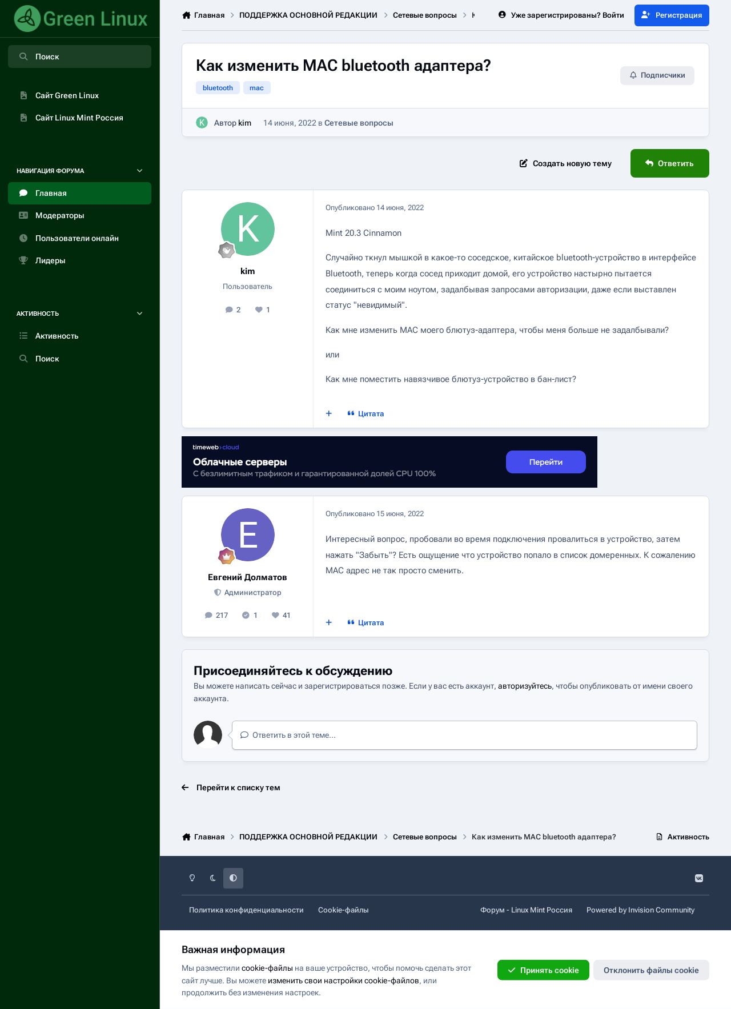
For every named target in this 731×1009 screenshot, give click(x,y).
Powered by (640, 910)
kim (244, 122)
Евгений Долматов (247, 577)
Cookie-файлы (343, 910)
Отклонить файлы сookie (651, 970)
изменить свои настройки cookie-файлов (343, 979)
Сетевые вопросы (358, 122)
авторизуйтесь (525, 685)
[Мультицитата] (329, 413)
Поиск (38, 56)
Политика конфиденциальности (246, 910)
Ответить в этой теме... (288, 734)
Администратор (252, 592)
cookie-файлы (267, 967)
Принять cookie (543, 970)
